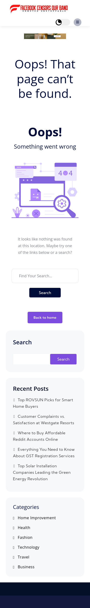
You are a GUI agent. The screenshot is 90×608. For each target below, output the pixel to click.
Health (24, 527)
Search (45, 292)
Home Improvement (37, 517)
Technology (28, 547)
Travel (23, 557)
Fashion (25, 537)
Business (26, 566)
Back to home (45, 317)
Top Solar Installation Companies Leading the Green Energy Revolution (42, 472)
